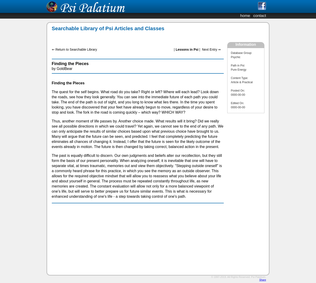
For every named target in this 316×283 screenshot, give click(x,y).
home (245, 15)
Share (262, 279)
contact (259, 15)
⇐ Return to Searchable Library (74, 49)
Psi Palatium (258, 277)
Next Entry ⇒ (211, 49)
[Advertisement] (135, 37)
